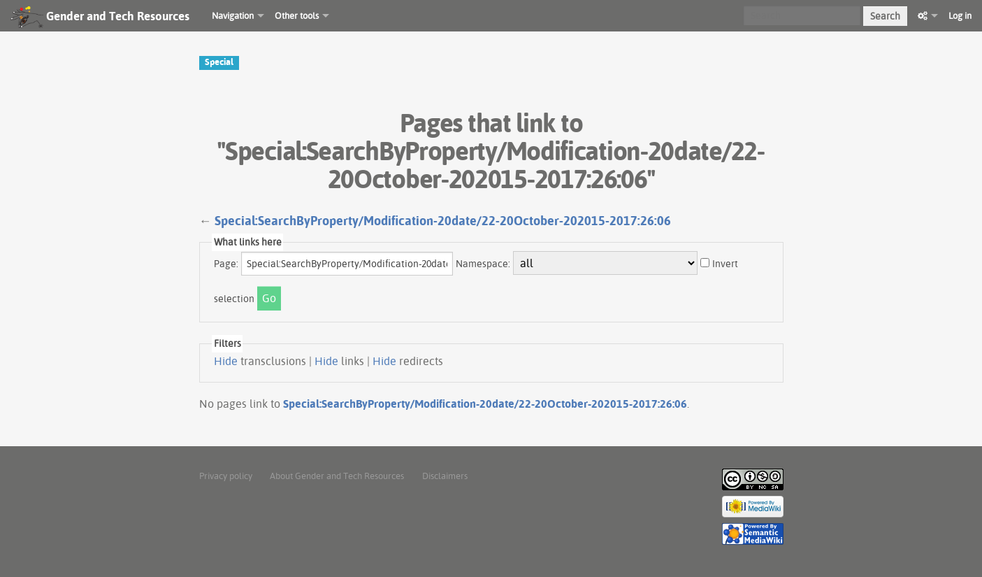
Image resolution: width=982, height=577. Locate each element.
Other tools (297, 15)
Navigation (233, 15)
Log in (960, 15)
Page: (226, 263)
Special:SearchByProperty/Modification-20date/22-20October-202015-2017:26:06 (443, 221)
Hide (226, 361)
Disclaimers (445, 475)
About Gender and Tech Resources (337, 475)
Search (885, 16)
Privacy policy (225, 475)
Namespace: (483, 263)
